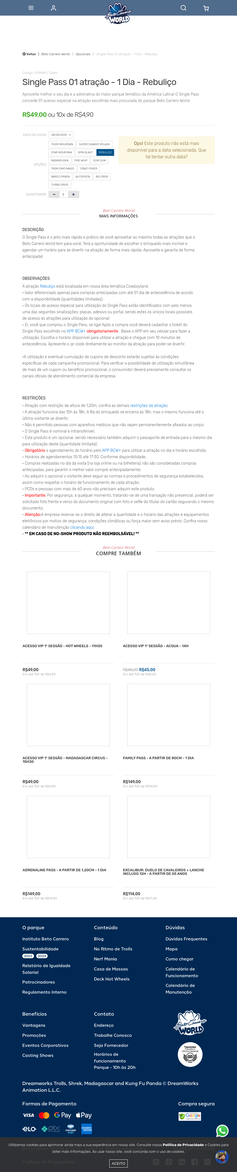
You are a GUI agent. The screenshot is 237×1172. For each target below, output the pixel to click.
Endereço (104, 1025)
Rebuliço (47, 286)
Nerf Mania (105, 959)
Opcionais (83, 54)
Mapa (172, 949)
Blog (99, 939)
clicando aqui (82, 527)
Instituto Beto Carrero (45, 939)
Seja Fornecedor (111, 1045)
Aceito (118, 1163)
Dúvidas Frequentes (186, 939)
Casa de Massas (111, 969)
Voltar (29, 54)
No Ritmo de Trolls (113, 949)
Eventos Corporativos (45, 1045)
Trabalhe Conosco (113, 1035)
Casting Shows (38, 1055)
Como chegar (180, 959)
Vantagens (33, 1025)
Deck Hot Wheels (112, 979)
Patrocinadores (38, 982)
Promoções (34, 1035)
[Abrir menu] (31, 7)
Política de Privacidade (183, 1145)
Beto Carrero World (55, 54)
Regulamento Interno (44, 992)
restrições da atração (148, 405)
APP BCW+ (76, 331)
